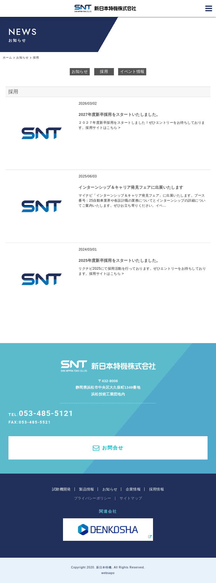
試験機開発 (61, 489)
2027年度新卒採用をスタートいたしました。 (119, 114)
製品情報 (86, 489)
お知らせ (80, 71)
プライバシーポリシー (92, 498)
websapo (107, 573)
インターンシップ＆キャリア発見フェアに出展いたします (130, 187)
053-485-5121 (46, 413)
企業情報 (133, 489)
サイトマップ (131, 498)
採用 (104, 71)
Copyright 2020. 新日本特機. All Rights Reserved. (108, 567)
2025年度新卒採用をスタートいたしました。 (119, 260)
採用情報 (156, 489)
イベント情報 (132, 71)
